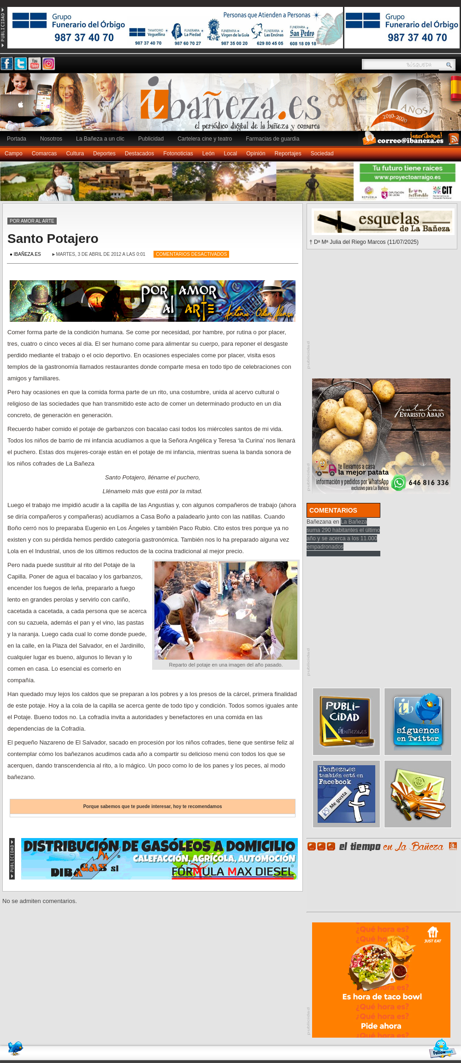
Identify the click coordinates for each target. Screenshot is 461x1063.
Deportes (104, 153)
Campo (14, 153)
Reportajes (288, 153)
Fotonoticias (178, 153)
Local (230, 153)
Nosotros (51, 139)
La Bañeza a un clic (100, 139)
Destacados (139, 153)
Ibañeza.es (233, 107)
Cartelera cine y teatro (204, 139)
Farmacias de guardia (272, 139)
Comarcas (44, 153)
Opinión (255, 153)
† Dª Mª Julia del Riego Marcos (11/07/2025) (364, 242)
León (208, 153)
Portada (16, 139)
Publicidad (151, 139)
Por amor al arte (32, 221)
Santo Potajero (53, 238)
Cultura (75, 153)
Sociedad (322, 153)
